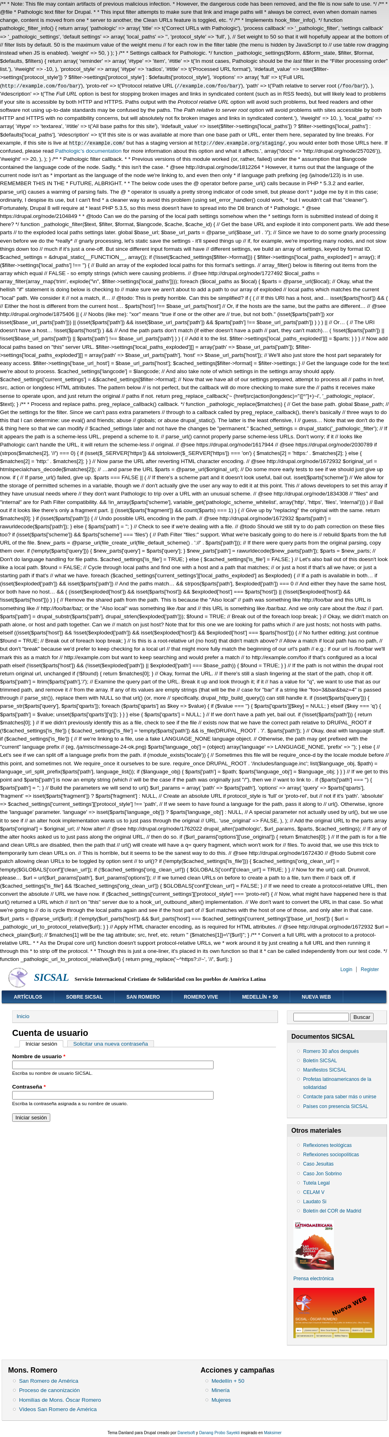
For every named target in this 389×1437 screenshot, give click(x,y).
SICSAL (51, 977)
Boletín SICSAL (320, 1060)
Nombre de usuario (38, 1056)
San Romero (143, 997)
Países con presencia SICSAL (335, 1106)
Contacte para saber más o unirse (339, 1097)
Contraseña (29, 1087)
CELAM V (314, 1192)
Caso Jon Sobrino (322, 1174)
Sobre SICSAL (84, 997)
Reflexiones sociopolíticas (331, 1154)
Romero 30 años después (331, 1051)
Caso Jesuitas (318, 1164)
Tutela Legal (316, 1183)
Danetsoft (186, 1433)
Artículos (28, 997)
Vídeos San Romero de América (58, 1409)
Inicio (23, 1016)
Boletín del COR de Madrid (332, 1211)
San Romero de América (48, 1381)
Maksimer (273, 1433)
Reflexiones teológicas (327, 1145)
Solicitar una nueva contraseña (110, 1044)
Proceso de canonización (49, 1390)
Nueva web (316, 997)
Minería (221, 1390)
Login (346, 969)
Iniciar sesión (44, 1044)
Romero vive (201, 997)
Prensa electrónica (313, 1278)
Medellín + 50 (260, 997)
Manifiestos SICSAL (324, 1070)
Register (370, 969)
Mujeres (221, 1400)
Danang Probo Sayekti (219, 1433)
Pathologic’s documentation (88, 151)
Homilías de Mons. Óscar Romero (60, 1400)
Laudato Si (314, 1201)
